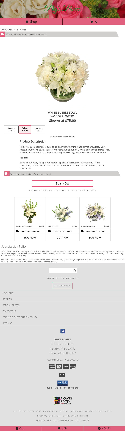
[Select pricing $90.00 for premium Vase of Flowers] (38, 129)
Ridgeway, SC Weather (48, 416)
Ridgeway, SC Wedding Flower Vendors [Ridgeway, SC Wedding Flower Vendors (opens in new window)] (91, 411)
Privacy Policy (43, 420)
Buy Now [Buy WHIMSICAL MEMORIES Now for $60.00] (30, 237)
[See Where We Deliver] (63, 285)
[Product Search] (63, 270)
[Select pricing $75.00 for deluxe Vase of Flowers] (25, 129)
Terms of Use (82, 420)
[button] (62, 383)
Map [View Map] (62, 428)
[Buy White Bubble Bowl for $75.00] (62, 183)
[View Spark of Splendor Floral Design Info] (95, 211)
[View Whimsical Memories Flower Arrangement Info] (30, 211)
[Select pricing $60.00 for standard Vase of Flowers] (11, 129)
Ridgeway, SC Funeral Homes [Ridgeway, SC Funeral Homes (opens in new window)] (28, 411)
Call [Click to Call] (20, 428)
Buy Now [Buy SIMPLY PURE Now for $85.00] (62, 237)
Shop (31, 21)
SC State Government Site (75, 416)
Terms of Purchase (63, 420)
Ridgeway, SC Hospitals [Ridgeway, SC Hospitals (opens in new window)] (57, 411)
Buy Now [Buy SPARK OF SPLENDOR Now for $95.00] (95, 237)
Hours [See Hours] (104, 428)
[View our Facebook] (62, 332)
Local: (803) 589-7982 (62, 353)
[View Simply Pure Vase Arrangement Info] (62, 211)
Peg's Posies (62, 9)
